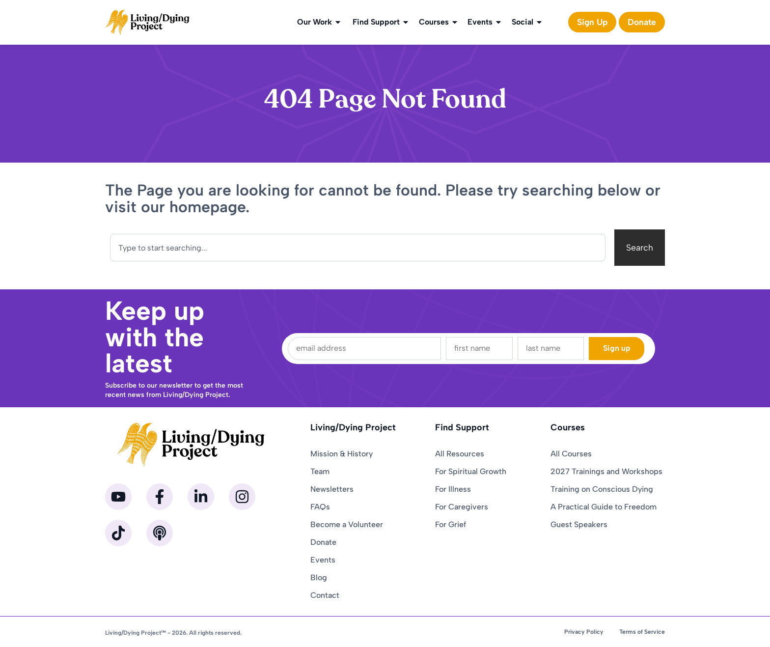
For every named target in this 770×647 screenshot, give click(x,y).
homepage (207, 206)
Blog (318, 577)
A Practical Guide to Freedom (603, 506)
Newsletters (332, 489)
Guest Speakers (578, 524)
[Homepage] (147, 22)
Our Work (319, 22)
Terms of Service (642, 631)
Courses (439, 22)
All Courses (571, 453)
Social (527, 22)
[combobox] (357, 247)
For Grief (450, 524)
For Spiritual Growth (470, 471)
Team (320, 471)
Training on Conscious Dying (601, 489)
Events (485, 22)
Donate (323, 542)
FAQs (320, 506)
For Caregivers (461, 506)
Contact (324, 595)
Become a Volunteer (346, 524)
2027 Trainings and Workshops (606, 471)
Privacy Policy (584, 631)
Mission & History (341, 453)
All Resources (459, 453)
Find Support (381, 22)
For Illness (453, 489)
